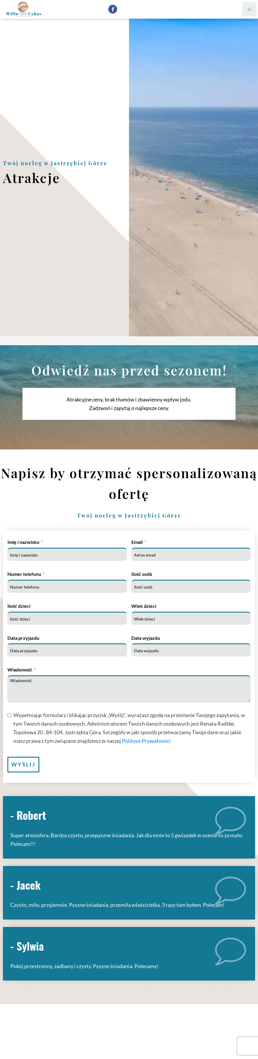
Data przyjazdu (23, 638)
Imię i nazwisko (23, 542)
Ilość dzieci (18, 606)
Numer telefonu (24, 574)
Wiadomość (19, 669)
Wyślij (23, 764)
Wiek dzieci (143, 606)
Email (137, 542)
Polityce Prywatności (146, 740)
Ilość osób (141, 574)
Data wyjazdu (145, 638)
